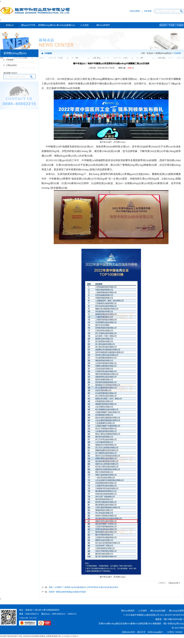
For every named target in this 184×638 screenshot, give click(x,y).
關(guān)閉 (173, 583)
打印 (162, 583)
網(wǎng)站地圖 (157, 611)
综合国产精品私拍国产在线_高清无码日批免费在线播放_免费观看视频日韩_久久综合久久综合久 (39, 636)
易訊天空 (141, 632)
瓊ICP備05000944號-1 (174, 619)
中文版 (171, 25)
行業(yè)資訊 (11, 65)
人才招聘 (142, 611)
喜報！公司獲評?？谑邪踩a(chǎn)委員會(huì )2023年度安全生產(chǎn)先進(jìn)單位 (83, 587)
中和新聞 (9, 60)
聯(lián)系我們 (127, 611)
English (180, 25)
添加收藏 (147, 11)
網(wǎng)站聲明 (176, 611)
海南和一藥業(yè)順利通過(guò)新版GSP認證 (67, 592)
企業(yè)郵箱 (134, 11)
